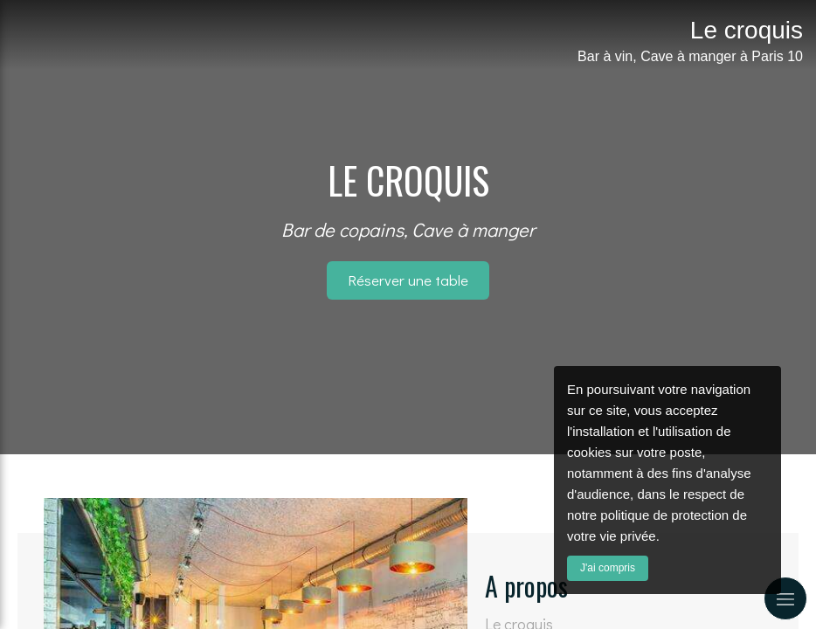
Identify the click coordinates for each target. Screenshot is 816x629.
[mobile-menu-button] (785, 598)
